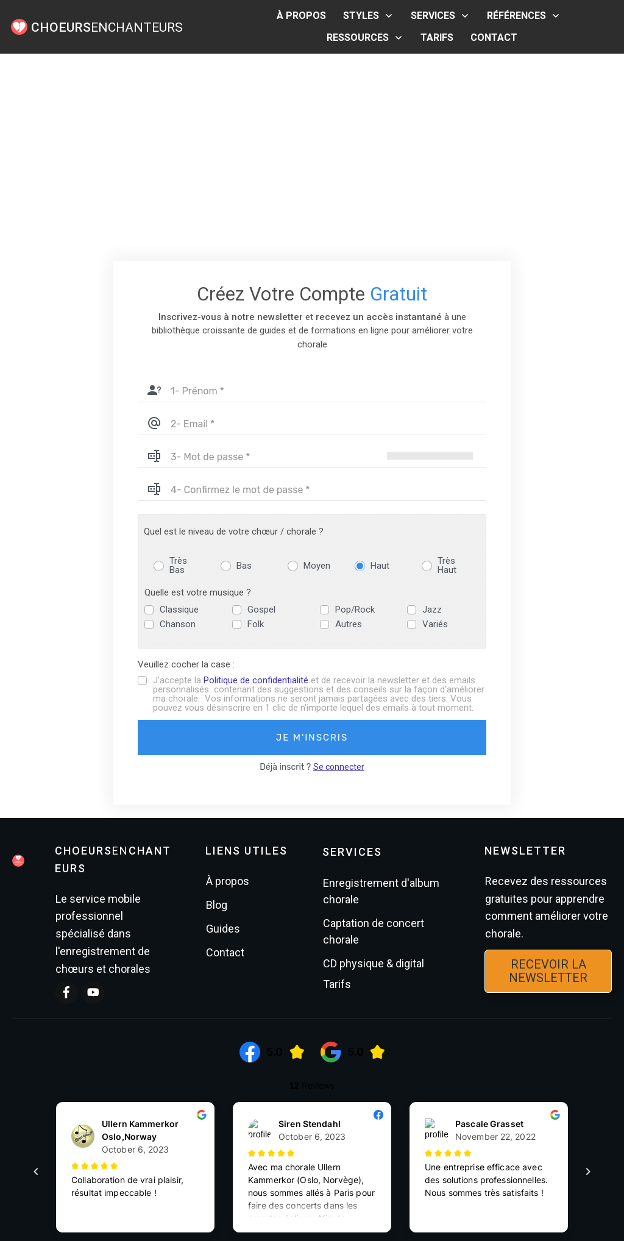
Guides (223, 733)
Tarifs (337, 789)
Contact (225, 757)
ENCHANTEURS (107, 27)
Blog (216, 709)
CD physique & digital (373, 768)
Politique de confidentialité (256, 485)
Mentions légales (330, 1179)
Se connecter (338, 572)
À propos (227, 686)
